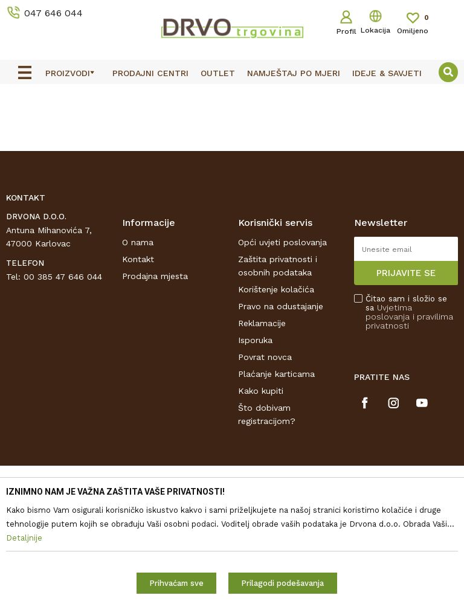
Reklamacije (262, 323)
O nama (137, 242)
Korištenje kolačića (276, 289)
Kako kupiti (260, 391)
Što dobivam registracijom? (266, 414)
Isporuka (255, 340)
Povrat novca (265, 357)
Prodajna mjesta (155, 276)
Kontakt (138, 259)
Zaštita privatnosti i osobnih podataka (277, 265)
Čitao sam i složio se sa (409, 312)
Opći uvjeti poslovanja (282, 242)
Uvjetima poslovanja (389, 312)
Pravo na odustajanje (280, 306)
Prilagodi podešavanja (282, 583)
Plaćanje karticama (276, 374)
